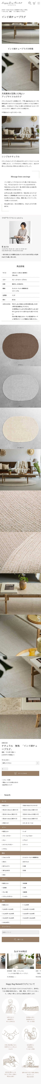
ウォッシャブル (6, 857)
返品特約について (7, 785)
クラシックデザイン (8, 896)
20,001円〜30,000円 (28, 913)
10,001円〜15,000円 (28, 909)
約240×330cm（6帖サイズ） (10, 818)
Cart (34, 3)
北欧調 (5, 888)
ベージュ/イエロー (28, 836)
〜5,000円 (26, 905)
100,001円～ (6, 922)
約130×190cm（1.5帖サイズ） (10, 810)
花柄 (24, 888)
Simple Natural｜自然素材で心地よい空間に (17, 9)
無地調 (25, 883)
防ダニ (4, 862)
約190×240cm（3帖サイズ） (10, 814)
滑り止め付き (6, 870)
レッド (24, 831)
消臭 (24, 866)
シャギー (25, 896)
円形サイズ (6, 823)
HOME (3, 9)
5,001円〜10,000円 (8, 909)
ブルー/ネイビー (7, 836)
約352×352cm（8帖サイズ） (30, 818)
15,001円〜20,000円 (8, 913)
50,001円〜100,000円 (29, 918)
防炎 (4, 875)
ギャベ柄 (5, 892)
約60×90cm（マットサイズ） (30, 805)
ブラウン (5, 849)
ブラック (25, 840)
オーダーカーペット (28, 823)
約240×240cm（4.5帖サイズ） (31, 814)
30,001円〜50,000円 (8, 918)
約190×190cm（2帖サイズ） (30, 810)
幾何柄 (25, 892)
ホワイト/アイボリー (8, 844)
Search (29, 3)
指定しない (6, 805)
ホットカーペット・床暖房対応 (30, 857)
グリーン (25, 844)
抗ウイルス (26, 862)
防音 (24, 870)
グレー (4, 840)
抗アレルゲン (6, 866)
